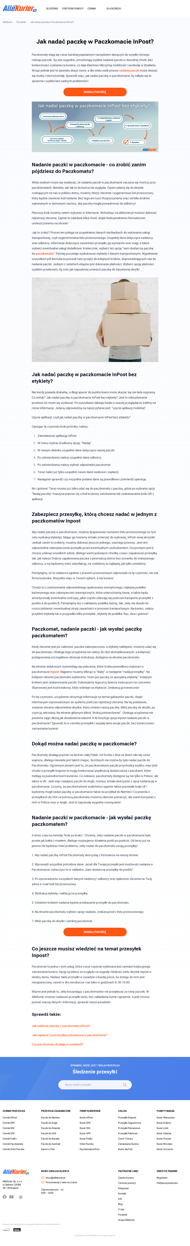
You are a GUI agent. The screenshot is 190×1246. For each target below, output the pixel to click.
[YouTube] (11, 1197)
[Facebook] (5, 1197)
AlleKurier (8, 22)
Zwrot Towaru (125, 1138)
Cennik (92, 8)
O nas (121, 1209)
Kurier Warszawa (166, 1117)
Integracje (123, 1188)
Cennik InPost (10, 1117)
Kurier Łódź (162, 1128)
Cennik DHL (9, 1128)
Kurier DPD (85, 1123)
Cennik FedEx (10, 1138)
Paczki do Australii (50, 1144)
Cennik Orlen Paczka (13, 1149)
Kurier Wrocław (164, 1144)
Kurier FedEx (86, 1138)
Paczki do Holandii (50, 1128)
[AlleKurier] (20, 8)
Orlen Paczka (87, 1144)
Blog (120, 1204)
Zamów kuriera (126, 1177)
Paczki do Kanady (50, 1138)
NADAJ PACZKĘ (95, 92)
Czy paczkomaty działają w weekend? (57, 1044)
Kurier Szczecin (165, 1149)
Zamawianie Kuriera (128, 1144)
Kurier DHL (85, 1128)
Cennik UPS (9, 1133)
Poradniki (21, 22)
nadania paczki (129, 70)
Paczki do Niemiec (50, 1117)
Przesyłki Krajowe (127, 1117)
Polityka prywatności (167, 1183)
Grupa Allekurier (126, 1220)
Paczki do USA (48, 1133)
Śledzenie (52, 8)
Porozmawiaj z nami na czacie (59, 1182)
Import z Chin (48, 1149)
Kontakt (122, 1193)
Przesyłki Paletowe (128, 1133)
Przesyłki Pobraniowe (129, 1128)
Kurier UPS (85, 1133)
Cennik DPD (9, 1123)
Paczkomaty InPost (90, 1149)
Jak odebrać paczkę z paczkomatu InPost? (61, 1026)
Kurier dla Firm (125, 1149)
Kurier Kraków (164, 1123)
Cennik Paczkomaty (13, 1144)
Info (120, 1199)
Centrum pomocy (73, 8)
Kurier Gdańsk (164, 1133)
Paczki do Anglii (49, 1123)
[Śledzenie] (125, 1085)
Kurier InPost (86, 1117)
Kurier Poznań (164, 1138)
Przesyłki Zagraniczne (129, 1123)
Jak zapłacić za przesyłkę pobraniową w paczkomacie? (69, 1035)
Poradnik (122, 1214)
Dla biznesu (114, 8)
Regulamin (162, 1177)
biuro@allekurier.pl (53, 1177)
